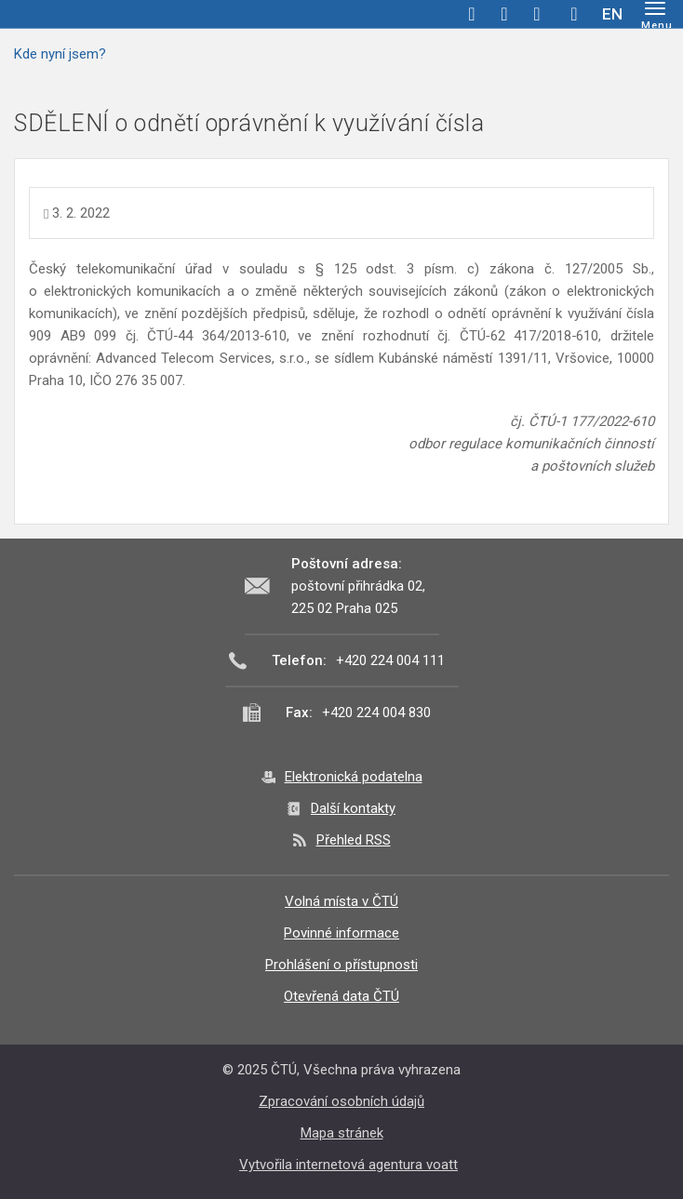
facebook (471, 14)
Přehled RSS (353, 840)
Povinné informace (341, 933)
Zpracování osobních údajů (341, 1101)
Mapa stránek (342, 1133)
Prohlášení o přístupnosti (341, 964)
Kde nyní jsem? (60, 54)
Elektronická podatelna (353, 776)
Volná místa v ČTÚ (341, 901)
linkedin (537, 14)
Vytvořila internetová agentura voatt (348, 1164)
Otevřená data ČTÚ (341, 996)
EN (612, 14)
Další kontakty (353, 808)
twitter (504, 14)
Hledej (574, 14)
